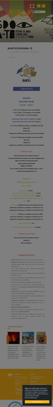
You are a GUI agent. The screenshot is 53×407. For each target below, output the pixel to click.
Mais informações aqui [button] (31, 397)
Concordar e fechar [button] (37, 401)
